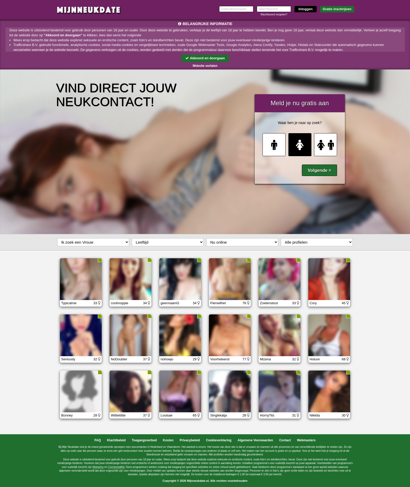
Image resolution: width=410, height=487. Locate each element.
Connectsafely (116, 467)
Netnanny (98, 467)
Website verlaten (204, 66)
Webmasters (306, 440)
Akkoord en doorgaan (205, 58)
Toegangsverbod (144, 440)
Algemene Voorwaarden (255, 440)
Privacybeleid (190, 440)
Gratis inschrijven (337, 9)
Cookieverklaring (218, 440)
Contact (285, 440)
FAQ (97, 440)
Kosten (168, 440)
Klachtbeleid (116, 440)
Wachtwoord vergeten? (273, 14)
